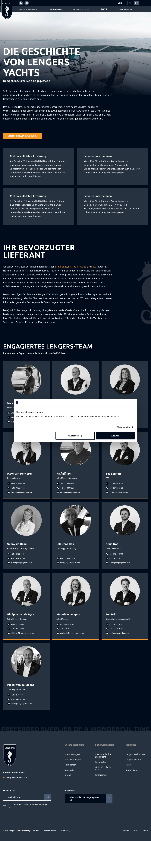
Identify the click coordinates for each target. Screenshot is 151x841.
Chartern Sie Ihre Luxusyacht (103, 755)
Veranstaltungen (73, 759)
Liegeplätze (100, 762)
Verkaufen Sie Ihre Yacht (104, 768)
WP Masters (34, 830)
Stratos (72, 266)
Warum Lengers (72, 754)
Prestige (81, 266)
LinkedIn (135, 830)
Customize (75, 436)
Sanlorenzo (61, 266)
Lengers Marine (133, 759)
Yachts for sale (126, 9)
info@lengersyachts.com (16, 777)
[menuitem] (130, 3)
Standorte (69, 770)
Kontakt (68, 775)
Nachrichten (70, 764)
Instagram (125, 830)
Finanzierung (101, 774)
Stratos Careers (133, 770)
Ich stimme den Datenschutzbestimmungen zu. (28, 806)
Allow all (115, 436)
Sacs (93, 266)
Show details (123, 427)
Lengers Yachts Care (135, 754)
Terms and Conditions (50, 830)
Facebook (145, 830)
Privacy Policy (65, 830)
